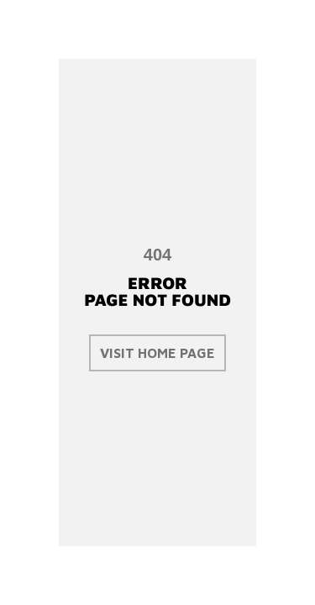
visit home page (157, 352)
